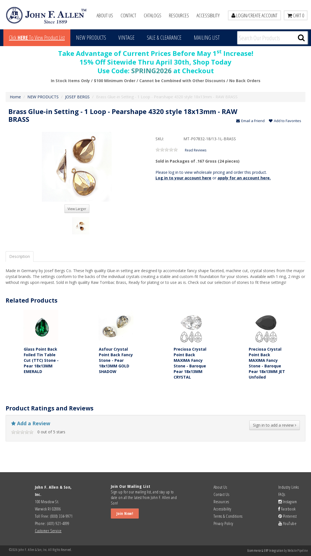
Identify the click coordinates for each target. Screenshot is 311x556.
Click (37, 37)
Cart (295, 15)
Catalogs (152, 15)
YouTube (287, 523)
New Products (91, 37)
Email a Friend (250, 120)
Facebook (287, 509)
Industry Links (288, 487)
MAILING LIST (207, 37)
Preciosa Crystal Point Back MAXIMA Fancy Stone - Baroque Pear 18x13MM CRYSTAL (190, 363)
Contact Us (221, 494)
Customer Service (48, 530)
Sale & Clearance (164, 37)
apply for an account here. (244, 177)
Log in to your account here (183, 177)
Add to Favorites (285, 120)
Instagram (287, 501)
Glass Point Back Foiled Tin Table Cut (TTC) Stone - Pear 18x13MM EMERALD (41, 360)
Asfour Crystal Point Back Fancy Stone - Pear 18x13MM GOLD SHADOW (116, 360)
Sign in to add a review (274, 425)
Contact (128, 15)
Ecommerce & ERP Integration (265, 550)
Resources (179, 15)
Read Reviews (196, 150)
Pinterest (287, 516)
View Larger (77, 208)
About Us (105, 15)
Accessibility (208, 15)
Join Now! (124, 513)
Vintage (126, 37)
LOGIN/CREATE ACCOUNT (254, 15)
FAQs (281, 494)
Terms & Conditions (228, 516)
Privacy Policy (223, 523)
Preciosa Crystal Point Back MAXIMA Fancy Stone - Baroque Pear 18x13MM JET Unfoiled (267, 363)
